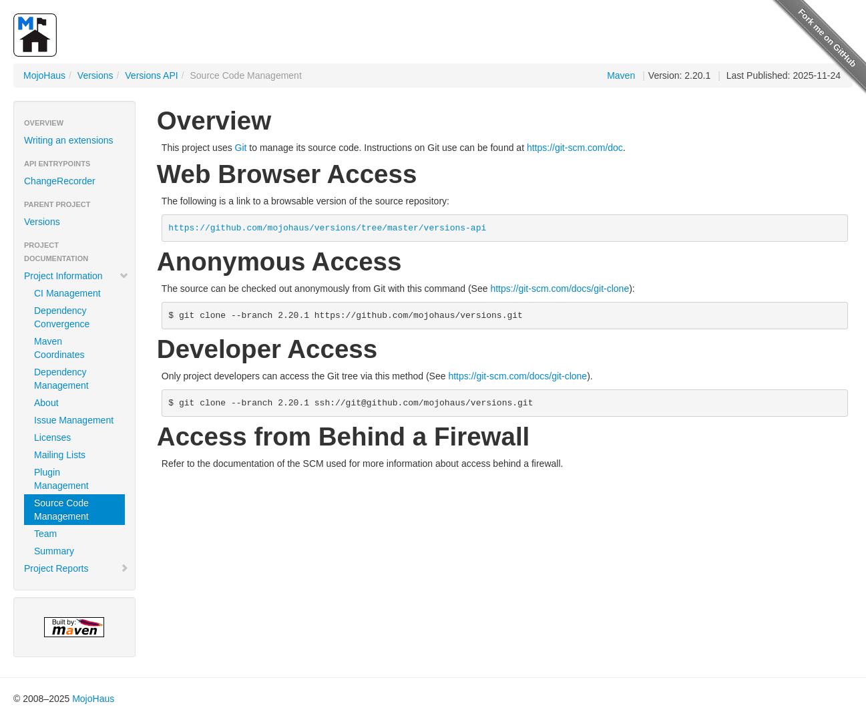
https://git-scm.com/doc (575, 147)
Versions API (151, 75)
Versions (95, 75)
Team (45, 533)
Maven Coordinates (59, 348)
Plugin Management (61, 479)
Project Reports (76, 568)
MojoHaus (44, 75)
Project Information (76, 276)
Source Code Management (61, 510)
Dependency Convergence (61, 317)
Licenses (52, 437)
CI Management (67, 293)
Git (241, 147)
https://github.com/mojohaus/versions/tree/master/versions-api (327, 228)
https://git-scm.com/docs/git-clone (559, 288)
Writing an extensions (69, 140)
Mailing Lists (59, 455)
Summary (54, 551)
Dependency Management (61, 379)
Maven (621, 75)
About (46, 402)
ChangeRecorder (59, 181)
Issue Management (74, 420)
